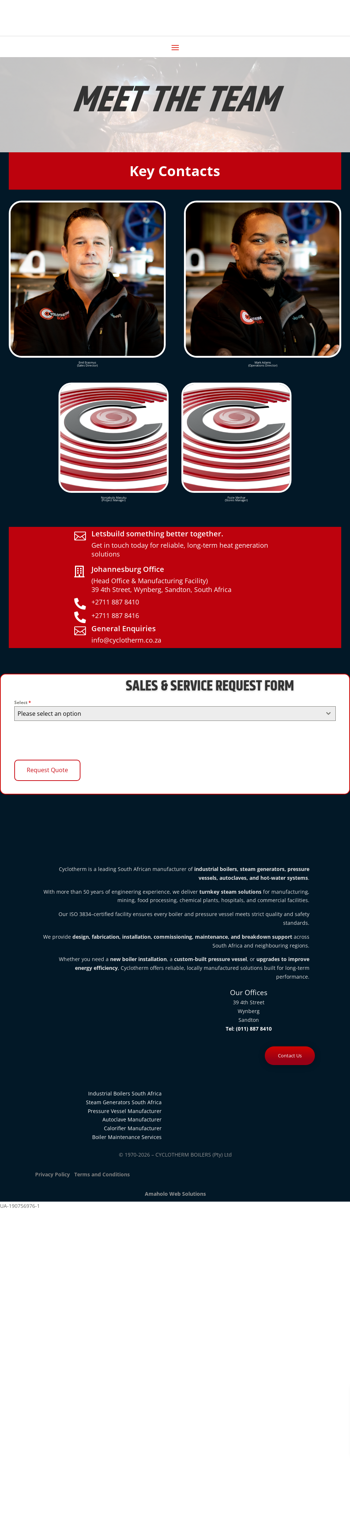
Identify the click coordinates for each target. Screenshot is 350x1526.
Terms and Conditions (101, 1174)
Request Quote (47, 770)
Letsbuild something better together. (157, 534)
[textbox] (168, 714)
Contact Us (290, 1055)
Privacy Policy (52, 1174)
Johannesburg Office (127, 569)
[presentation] (69, 740)
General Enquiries (123, 628)
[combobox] (174, 713)
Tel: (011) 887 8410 (249, 1028)
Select (22, 702)
